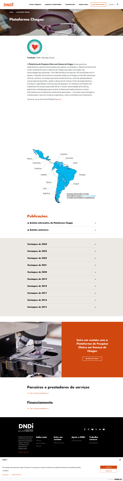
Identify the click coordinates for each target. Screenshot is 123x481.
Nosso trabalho (35, 4)
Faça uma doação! (98, 4)
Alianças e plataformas (53, 4)
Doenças (38, 440)
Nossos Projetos (41, 443)
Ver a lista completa (38, 393)
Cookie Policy (15, 474)
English (5, 460)
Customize (5, 475)
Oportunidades (93, 443)
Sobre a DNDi (83, 4)
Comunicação (70, 4)
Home (11, 12)
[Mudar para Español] (111, 4)
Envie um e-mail (93, 358)
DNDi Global (22, 452)
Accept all (109, 467)
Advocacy (39, 446)
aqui (59, 99)
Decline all (109, 471)
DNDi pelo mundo (59, 443)
